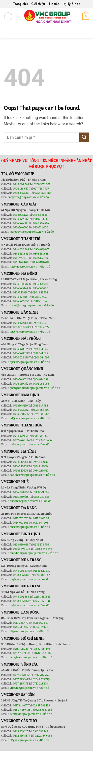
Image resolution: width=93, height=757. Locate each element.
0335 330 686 (21, 496)
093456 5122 (20, 214)
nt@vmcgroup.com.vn (22, 197)
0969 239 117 (21, 731)
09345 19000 (40, 466)
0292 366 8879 (22, 735)
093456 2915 (20, 301)
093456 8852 (39, 297)
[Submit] (83, 31)
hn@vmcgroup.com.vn (23, 266)
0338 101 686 (41, 492)
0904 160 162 (21, 383)
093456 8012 (20, 349)
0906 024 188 (21, 357)
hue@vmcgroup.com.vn (24, 501)
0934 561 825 (40, 349)
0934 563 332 (21, 410)
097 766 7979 (41, 188)
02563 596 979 (21, 549)
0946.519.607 (21, 627)
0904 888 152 (40, 292)
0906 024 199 (41, 357)
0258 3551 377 (21, 193)
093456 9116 (39, 301)
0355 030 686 (41, 496)
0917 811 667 (20, 705)
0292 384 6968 (43, 735)
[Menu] (8, 16)
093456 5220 (40, 288)
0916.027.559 (40, 622)
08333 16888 (20, 292)
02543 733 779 (41, 679)
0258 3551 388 (42, 193)
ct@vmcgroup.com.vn (23, 740)
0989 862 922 (41, 327)
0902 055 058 (41, 383)
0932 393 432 (40, 258)
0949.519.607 (41, 627)
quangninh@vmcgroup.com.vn (28, 388)
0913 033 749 (40, 731)
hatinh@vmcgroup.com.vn (26, 475)
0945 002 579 (21, 570)
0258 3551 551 (42, 184)
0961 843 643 (41, 262)
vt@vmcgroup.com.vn (23, 687)
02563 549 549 (43, 549)
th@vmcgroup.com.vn (23, 444)
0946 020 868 (21, 249)
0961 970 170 (21, 258)
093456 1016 (20, 297)
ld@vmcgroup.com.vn (23, 631)
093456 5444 (20, 288)
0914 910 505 (20, 522)
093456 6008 (20, 223)
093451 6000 (40, 227)
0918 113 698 (20, 649)
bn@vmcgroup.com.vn (23, 331)
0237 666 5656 (43, 440)
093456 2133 (20, 436)
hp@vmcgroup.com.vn (23, 362)
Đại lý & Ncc (71, 4)
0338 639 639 (21, 544)
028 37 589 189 (41, 649)
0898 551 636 (21, 253)
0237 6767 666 (22, 440)
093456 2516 (20, 219)
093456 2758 (20, 323)
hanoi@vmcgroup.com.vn (25, 231)
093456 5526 (39, 214)
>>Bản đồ (42, 197)
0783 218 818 (40, 683)
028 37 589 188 (22, 653)
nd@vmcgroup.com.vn (23, 418)
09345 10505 (20, 470)
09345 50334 (20, 284)
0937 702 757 (41, 675)
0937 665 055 (21, 675)
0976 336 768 (41, 414)
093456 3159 (40, 323)
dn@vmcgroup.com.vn (23, 527)
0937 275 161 (20, 679)
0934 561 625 (40, 353)
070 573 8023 (21, 327)
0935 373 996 (41, 544)
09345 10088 (20, 462)
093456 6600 (20, 227)
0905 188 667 (21, 188)
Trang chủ (20, 4)
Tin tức (53, 4)
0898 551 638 (41, 253)
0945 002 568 (21, 184)
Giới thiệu (38, 4)
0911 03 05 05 (41, 518)
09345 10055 (40, 462)
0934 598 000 (21, 492)
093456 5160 (21, 405)
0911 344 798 (40, 522)
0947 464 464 (41, 223)
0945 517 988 (40, 405)
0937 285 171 (20, 683)
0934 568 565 (21, 414)
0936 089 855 (41, 249)
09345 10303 (20, 466)
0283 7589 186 (43, 653)
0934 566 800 (41, 410)
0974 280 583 (41, 470)
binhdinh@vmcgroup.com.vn (27, 553)
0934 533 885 (40, 436)
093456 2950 (40, 284)
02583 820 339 (41, 570)
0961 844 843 (21, 262)
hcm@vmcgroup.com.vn (24, 657)
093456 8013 (21, 353)
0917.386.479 (21, 622)
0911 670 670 (21, 518)
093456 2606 (40, 219)
